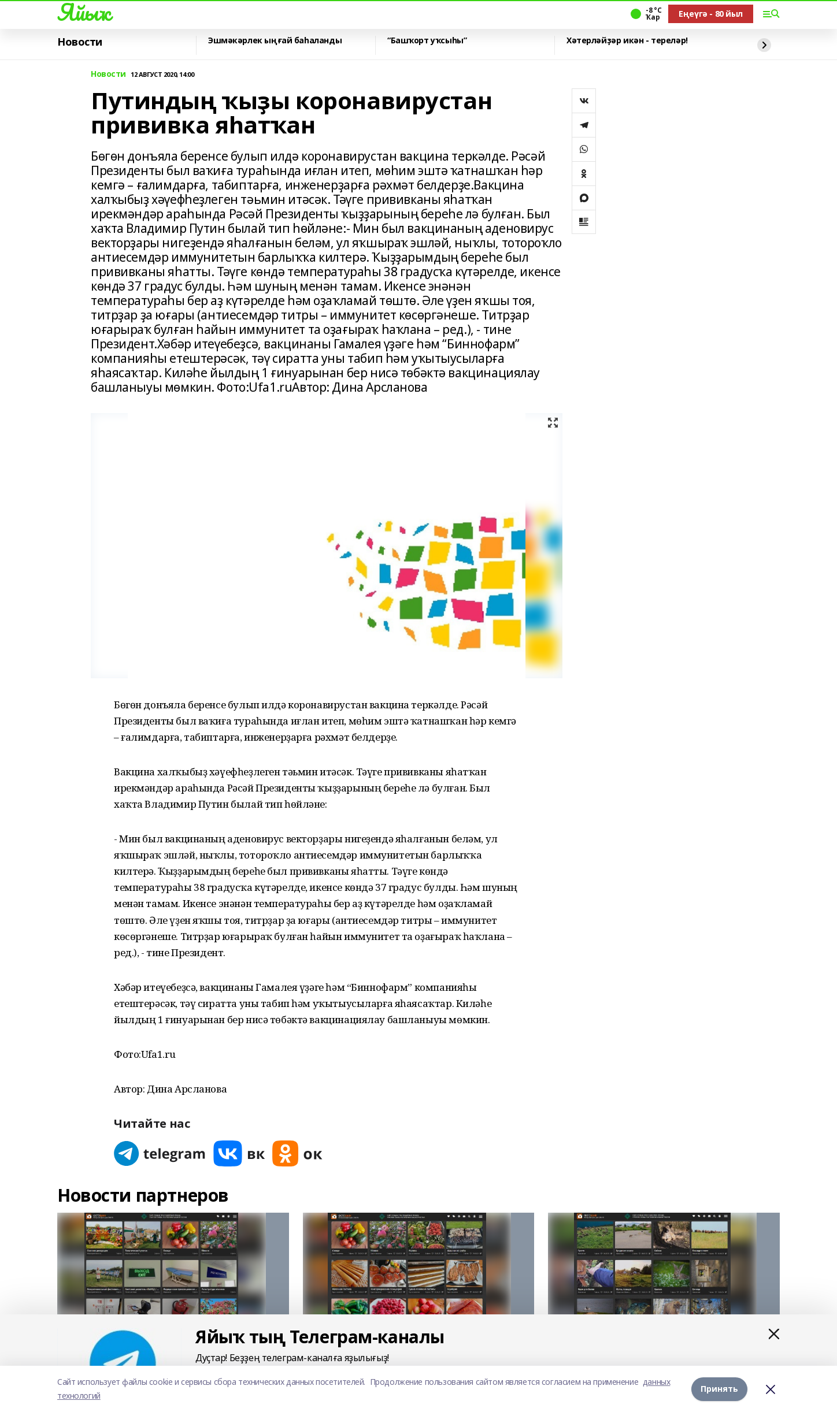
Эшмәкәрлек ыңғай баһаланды (275, 41)
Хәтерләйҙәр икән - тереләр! (627, 41)
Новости (79, 42)
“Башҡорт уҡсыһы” (426, 41)
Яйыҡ (83, 12)
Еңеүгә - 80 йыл (711, 13)
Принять (719, 1388)
